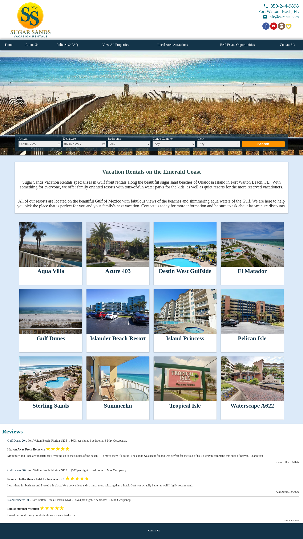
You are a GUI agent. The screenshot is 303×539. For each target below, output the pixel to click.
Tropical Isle (185, 405)
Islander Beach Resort (118, 338)
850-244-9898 (284, 6)
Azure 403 (118, 271)
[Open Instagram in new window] (281, 26)
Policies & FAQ (67, 44)
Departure (69, 138)
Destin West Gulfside (185, 271)
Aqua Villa (50, 271)
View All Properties (115, 44)
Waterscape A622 (252, 405)
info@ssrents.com (283, 17)
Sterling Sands (51, 405)
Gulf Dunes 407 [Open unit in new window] (16, 470)
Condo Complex (163, 138)
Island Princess (185, 338)
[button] (30, 19)
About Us (31, 44)
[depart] (84, 144)
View (200, 138)
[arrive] (40, 144)
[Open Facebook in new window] (266, 26)
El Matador (252, 271)
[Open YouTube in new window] (273, 26)
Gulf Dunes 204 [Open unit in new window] (16, 440)
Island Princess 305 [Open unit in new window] (18, 500)
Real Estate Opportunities (237, 44)
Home (9, 44)
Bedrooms (114, 138)
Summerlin (118, 405)
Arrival (23, 138)
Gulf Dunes (50, 338)
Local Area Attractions (172, 44)
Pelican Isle (252, 338)
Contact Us (287, 44)
